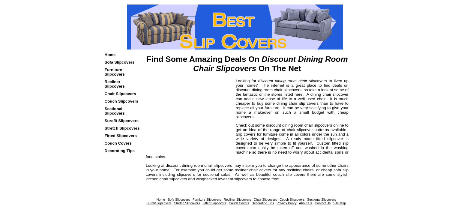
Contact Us (323, 203)
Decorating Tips (120, 150)
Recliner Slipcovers (115, 84)
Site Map (339, 203)
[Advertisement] (183, 116)
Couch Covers (118, 143)
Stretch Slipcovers (122, 128)
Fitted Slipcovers (121, 136)
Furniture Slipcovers (115, 72)
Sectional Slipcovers (115, 111)
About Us (305, 203)
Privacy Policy (286, 203)
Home (110, 54)
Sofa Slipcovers (120, 62)
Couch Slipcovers (122, 101)
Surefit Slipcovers (122, 120)
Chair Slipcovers (120, 94)
